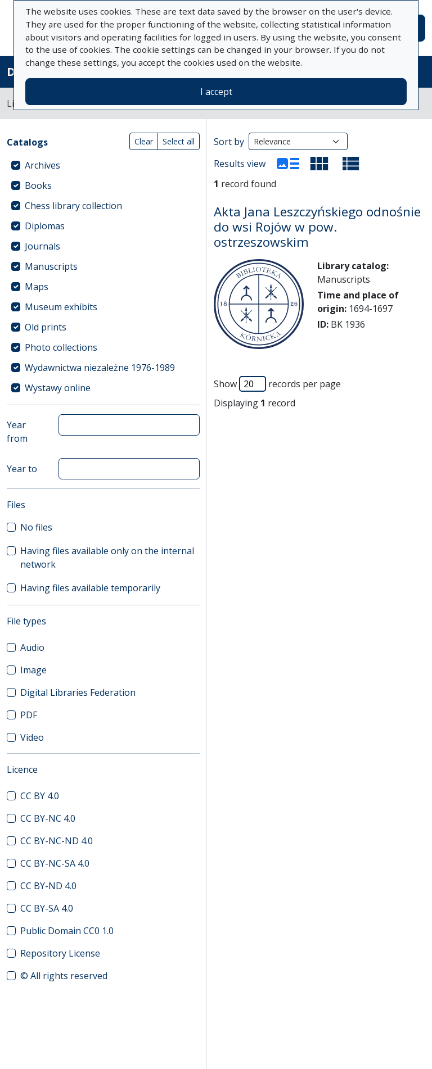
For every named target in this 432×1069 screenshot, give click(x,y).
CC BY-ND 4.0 (48, 886)
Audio (32, 647)
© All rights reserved (63, 976)
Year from (17, 432)
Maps (36, 286)
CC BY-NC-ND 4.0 (56, 841)
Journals (42, 246)
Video (32, 737)
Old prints (45, 327)
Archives (42, 165)
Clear (143, 141)
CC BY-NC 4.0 (47, 818)
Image (33, 670)
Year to (22, 469)
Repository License (60, 953)
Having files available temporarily (90, 588)
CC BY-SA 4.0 (46, 908)
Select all (179, 141)
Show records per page (277, 384)
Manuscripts (51, 266)
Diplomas (45, 226)
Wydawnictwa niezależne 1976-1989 (100, 367)
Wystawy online (58, 388)
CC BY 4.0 (39, 796)
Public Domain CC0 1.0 (67, 931)
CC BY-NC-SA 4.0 (54, 863)
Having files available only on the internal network (107, 557)
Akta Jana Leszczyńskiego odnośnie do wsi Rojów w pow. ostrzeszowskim (317, 227)
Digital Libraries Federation (78, 692)
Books (38, 185)
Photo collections (61, 347)
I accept (216, 91)
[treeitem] (103, 165)
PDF (28, 715)
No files (36, 527)
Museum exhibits (61, 307)
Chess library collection (73, 206)
